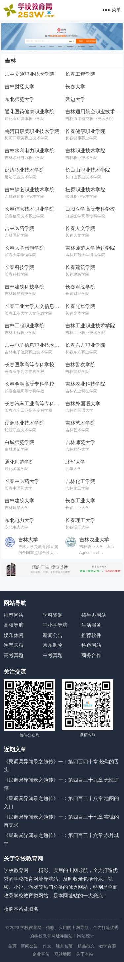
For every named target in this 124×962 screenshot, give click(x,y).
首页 (12, 946)
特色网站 (91, 645)
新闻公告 (52, 635)
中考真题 (52, 655)
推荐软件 (91, 635)
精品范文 (86, 946)
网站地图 (62, 954)
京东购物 (52, 645)
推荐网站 (13, 615)
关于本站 (84, 954)
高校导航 (13, 625)
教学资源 (107, 946)
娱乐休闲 (13, 635)
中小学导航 (55, 625)
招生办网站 (93, 615)
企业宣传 (41, 954)
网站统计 (85, 935)
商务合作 (91, 655)
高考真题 (13, 655)
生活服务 (91, 625)
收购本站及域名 (21, 909)
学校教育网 (31, 927)
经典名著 (64, 946)
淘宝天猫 (13, 645)
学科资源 (52, 615)
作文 (47, 946)
